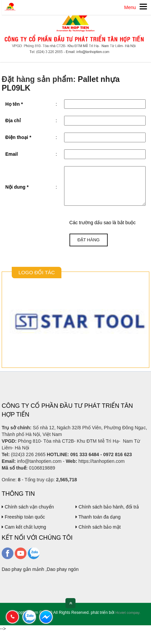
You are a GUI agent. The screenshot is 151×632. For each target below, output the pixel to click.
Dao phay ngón (63, 569)
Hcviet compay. (127, 613)
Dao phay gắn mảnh (23, 569)
